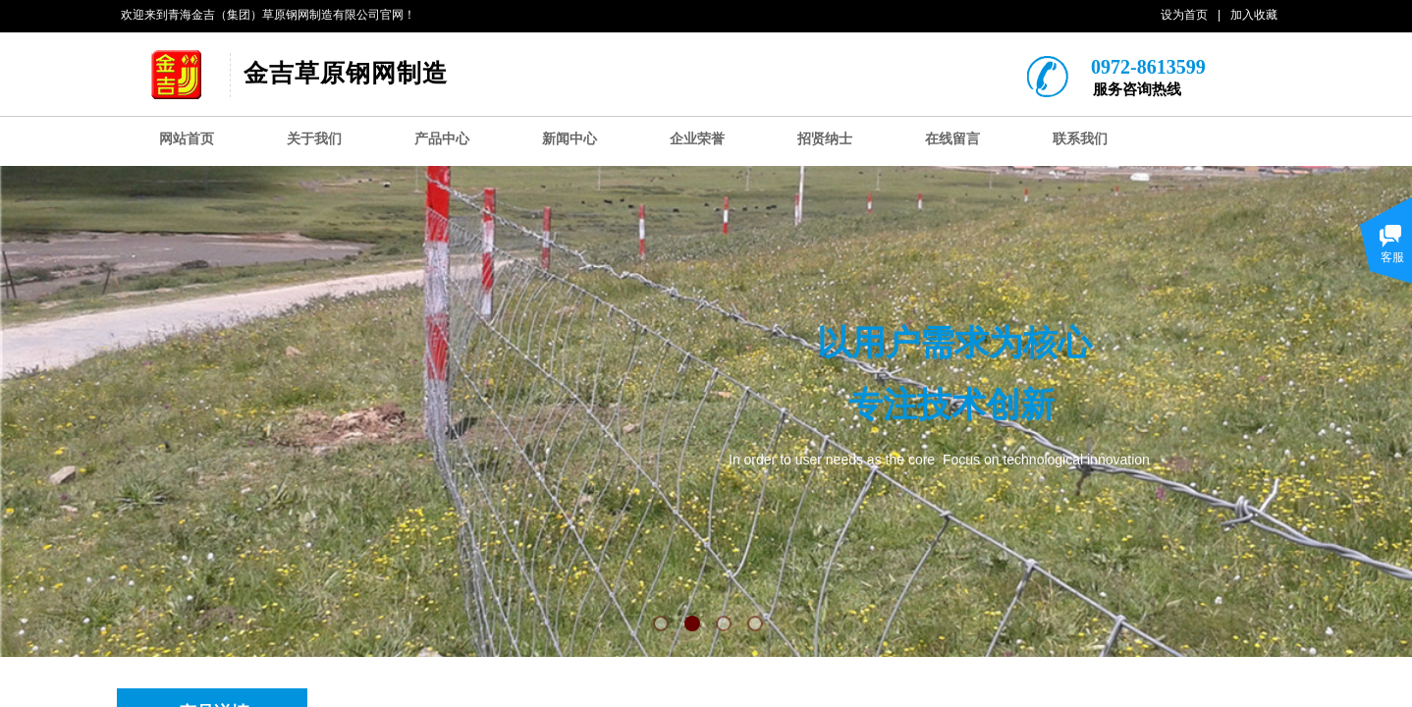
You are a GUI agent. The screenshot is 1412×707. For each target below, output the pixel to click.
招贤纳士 (824, 139)
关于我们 (314, 139)
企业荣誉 (697, 139)
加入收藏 (1253, 15)
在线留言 (952, 139)
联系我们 (1080, 139)
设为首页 (1184, 15)
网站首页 (186, 139)
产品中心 (441, 139)
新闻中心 (569, 139)
